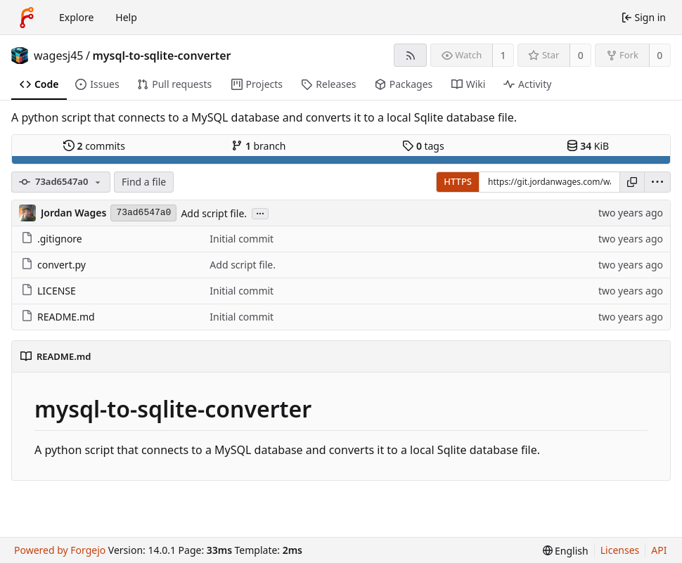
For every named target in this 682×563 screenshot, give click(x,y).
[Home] (26, 17)
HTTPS (458, 181)
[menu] (657, 182)
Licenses (620, 550)
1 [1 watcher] (503, 55)
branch (258, 146)
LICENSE (48, 290)
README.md (58, 316)
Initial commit (242, 238)
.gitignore (51, 238)
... (260, 212)
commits (94, 146)
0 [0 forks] (659, 55)
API (659, 550)
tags (423, 146)
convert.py (53, 264)
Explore (76, 17)
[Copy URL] (632, 182)
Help (126, 17)
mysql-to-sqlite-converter (161, 55)
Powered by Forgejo (59, 550)
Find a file (144, 181)
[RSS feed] (410, 55)
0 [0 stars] (581, 55)
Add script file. (214, 213)
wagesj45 (59, 55)
